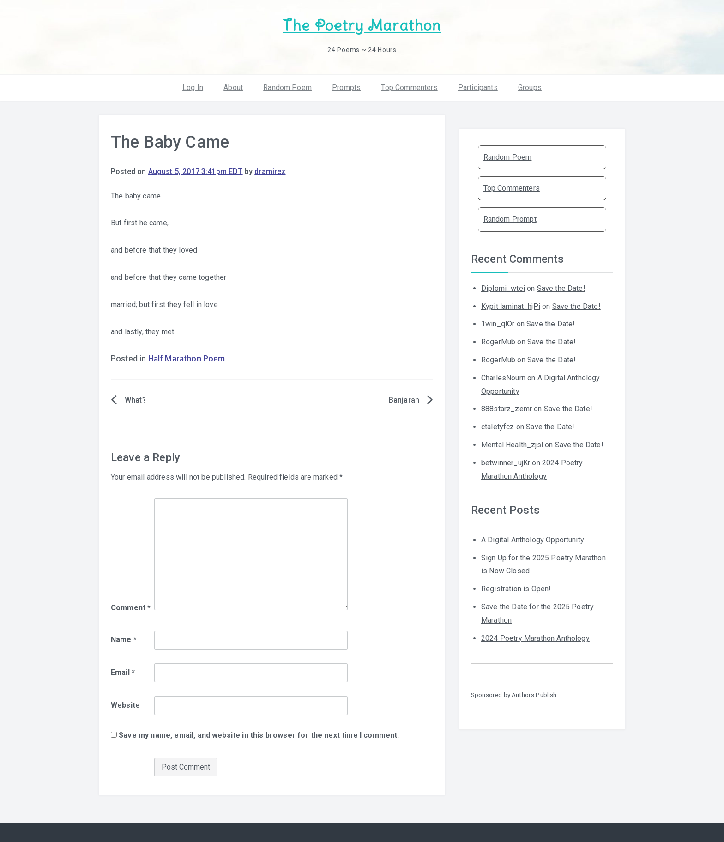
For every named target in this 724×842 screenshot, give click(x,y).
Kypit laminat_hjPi (510, 306)
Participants (478, 87)
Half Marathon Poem (186, 358)
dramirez (269, 171)
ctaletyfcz (497, 426)
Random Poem (287, 87)
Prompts (346, 87)
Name (124, 639)
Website (125, 705)
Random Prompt (510, 219)
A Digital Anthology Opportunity (532, 539)
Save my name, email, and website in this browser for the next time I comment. (259, 735)
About (233, 87)
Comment (131, 607)
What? (135, 400)
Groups (530, 87)
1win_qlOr (497, 323)
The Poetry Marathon (362, 25)
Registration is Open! (516, 588)
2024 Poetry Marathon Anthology (535, 638)
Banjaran (404, 400)
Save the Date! (561, 288)
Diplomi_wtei (503, 288)
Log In (192, 87)
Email (123, 672)
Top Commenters (409, 87)
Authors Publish (534, 694)
